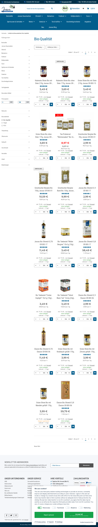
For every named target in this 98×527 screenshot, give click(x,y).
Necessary (46, 508)
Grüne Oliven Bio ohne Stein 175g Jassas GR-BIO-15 (43, 135)
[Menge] (39, 104)
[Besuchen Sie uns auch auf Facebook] (7, 515)
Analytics (74, 508)
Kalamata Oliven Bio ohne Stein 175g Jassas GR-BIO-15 (65, 82)
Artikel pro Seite (52, 47)
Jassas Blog (53, 27)
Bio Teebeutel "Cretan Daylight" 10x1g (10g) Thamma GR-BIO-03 (44, 296)
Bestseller (4, 42)
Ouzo (3, 64)
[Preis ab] (5, 102)
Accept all (79, 515)
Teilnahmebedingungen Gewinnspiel (14, 497)
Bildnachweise (8, 495)
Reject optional (49, 515)
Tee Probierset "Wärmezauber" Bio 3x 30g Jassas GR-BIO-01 (65, 135)
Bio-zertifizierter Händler (11, 493)
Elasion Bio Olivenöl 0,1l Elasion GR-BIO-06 (87, 296)
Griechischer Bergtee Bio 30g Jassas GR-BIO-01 (87, 135)
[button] (75, 8)
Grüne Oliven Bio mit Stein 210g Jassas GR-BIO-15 (87, 81)
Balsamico (4, 53)
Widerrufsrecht (9, 486)
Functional (60, 508)
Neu (42, 27)
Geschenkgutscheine (7, 81)
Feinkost (4, 56)
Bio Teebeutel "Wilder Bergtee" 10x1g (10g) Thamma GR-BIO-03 (65, 243)
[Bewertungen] (43, 86)
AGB (6, 481)
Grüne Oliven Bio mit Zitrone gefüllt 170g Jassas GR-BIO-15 (87, 350)
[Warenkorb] (91, 8)
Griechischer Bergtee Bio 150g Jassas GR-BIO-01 (44, 189)
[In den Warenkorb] (51, 104)
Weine (3, 71)
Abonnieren (86, 465)
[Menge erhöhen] (47, 104)
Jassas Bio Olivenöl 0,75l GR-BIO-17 (43, 242)
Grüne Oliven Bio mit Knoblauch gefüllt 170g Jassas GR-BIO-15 (65, 350)
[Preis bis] (22, 102)
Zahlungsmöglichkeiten (34, 484)
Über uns (7, 490)
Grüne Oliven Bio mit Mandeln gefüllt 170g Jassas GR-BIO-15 (43, 404)
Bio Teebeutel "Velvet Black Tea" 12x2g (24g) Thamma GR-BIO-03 (65, 296)
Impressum (8, 488)
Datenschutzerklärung (32, 465)
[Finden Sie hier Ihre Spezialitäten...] (37, 8)
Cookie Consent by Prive (86, 522)
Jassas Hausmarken (7, 46)
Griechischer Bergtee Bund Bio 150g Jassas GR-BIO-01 (65, 189)
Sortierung (39, 47)
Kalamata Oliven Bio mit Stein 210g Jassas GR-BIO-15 (43, 82)
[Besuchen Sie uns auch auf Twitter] (11, 515)
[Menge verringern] (35, 104)
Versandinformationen (34, 481)
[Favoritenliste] (83, 8)
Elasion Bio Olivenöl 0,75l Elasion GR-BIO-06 (43, 350)
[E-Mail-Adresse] (65, 465)
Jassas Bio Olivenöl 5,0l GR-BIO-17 (87, 242)
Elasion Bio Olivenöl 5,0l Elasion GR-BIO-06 (65, 404)
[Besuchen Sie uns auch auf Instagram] (16, 515)
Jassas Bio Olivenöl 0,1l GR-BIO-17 (87, 189)
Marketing (87, 508)
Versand (48, 97)
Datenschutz (8, 484)
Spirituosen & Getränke (8, 67)
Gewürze (4, 74)
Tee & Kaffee (5, 78)
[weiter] (94, 52)
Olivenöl (4, 49)
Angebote (88, 22)
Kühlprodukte (5, 60)
